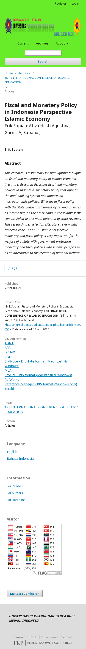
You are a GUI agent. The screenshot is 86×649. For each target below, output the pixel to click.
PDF (14, 268)
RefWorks (12, 379)
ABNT (9, 343)
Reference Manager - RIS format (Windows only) (41, 384)
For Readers (15, 486)
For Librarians (16, 500)
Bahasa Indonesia (20, 458)
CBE (8, 357)
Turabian (11, 388)
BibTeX (10, 352)
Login (75, 3)
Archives (42, 43)
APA (8, 347)
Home (9, 73)
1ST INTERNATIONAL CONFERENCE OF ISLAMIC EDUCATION (37, 80)
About (61, 43)
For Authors (15, 493)
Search (43, 61)
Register (60, 3)
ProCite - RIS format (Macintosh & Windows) (38, 375)
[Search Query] (43, 53)
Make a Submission (24, 593)
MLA (8, 370)
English (12, 451)
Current (23, 43)
